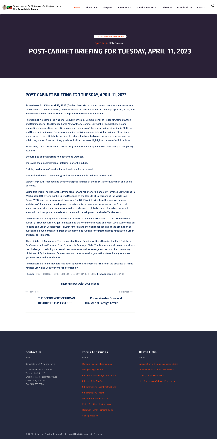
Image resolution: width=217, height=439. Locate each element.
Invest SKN (123, 7)
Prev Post (32, 292)
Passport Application (92, 369)
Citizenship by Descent (93, 392)
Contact (201, 7)
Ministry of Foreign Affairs (151, 375)
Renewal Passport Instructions (97, 363)
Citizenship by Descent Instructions (99, 386)
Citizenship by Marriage (93, 381)
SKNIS (120, 273)
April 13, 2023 (101, 43)
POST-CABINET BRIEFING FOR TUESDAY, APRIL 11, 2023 (66, 273)
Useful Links (183, 7)
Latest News (103, 36)
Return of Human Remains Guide (97, 409)
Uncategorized (116, 36)
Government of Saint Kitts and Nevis (156, 369)
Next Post (125, 291)
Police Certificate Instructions (96, 404)
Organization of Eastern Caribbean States (158, 363)
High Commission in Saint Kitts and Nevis (158, 381)
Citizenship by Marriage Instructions (99, 375)
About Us (90, 7)
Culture (165, 7)
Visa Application (90, 415)
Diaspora (107, 7)
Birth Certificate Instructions (96, 398)
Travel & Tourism (145, 7)
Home (77, 7)
